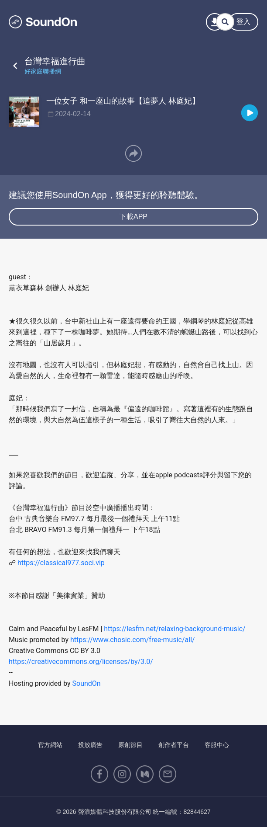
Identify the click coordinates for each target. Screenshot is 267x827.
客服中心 (217, 744)
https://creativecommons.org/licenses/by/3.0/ (81, 661)
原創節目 (130, 744)
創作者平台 (173, 744)
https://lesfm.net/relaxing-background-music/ (174, 629)
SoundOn (86, 683)
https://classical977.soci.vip (61, 563)
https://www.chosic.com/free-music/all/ (132, 640)
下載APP (133, 216)
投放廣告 (90, 744)
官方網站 (50, 744)
